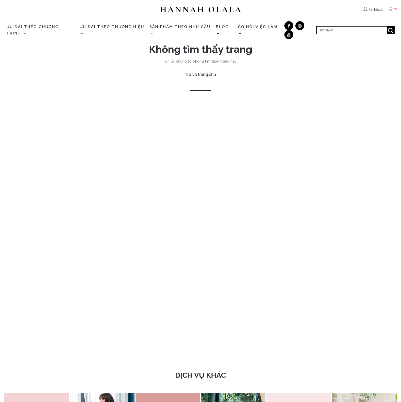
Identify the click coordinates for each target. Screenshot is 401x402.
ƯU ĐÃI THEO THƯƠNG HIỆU (112, 29)
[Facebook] (288, 25)
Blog (222, 29)
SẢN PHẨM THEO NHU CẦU (179, 29)
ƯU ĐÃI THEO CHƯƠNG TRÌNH (32, 30)
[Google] (299, 25)
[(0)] (390, 9)
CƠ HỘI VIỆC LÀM (257, 29)
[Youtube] (288, 34)
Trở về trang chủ (200, 74)
